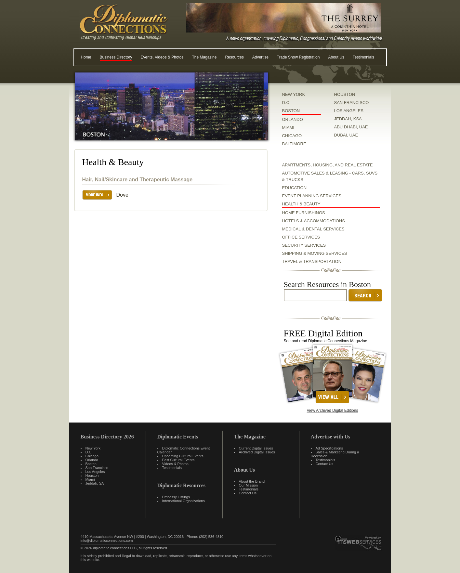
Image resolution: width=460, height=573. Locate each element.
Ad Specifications (329, 448)
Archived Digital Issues (257, 452)
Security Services (304, 245)
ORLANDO (292, 119)
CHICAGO (292, 135)
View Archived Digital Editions (332, 410)
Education (294, 187)
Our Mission (248, 485)
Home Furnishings (303, 212)
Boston (91, 464)
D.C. (286, 102)
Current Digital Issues (256, 448)
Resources (234, 57)
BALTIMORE (294, 143)
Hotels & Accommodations (313, 220)
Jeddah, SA (94, 483)
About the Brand (252, 481)
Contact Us (247, 493)
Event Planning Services (311, 195)
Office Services (301, 237)
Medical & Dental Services (313, 229)
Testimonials (363, 57)
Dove (122, 195)
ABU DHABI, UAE (351, 126)
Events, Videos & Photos (162, 57)
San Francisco (96, 468)
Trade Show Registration (298, 57)
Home (86, 57)
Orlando (91, 460)
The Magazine (204, 57)
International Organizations (183, 501)
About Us (336, 57)
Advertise (260, 57)
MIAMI (288, 127)
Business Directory (116, 57)
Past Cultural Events (178, 460)
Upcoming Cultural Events (183, 456)
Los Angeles (95, 472)
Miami (90, 479)
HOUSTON (344, 94)
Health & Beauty (301, 204)
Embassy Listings (176, 497)
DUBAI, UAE (346, 135)
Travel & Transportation (312, 261)
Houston (92, 475)
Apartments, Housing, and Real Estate (327, 165)
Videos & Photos (175, 464)
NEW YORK (293, 94)
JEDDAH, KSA (348, 118)
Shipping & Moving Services (314, 253)
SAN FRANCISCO (351, 102)
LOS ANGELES (348, 110)
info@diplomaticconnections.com (107, 540)
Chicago (92, 456)
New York (92, 448)
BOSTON (291, 110)
